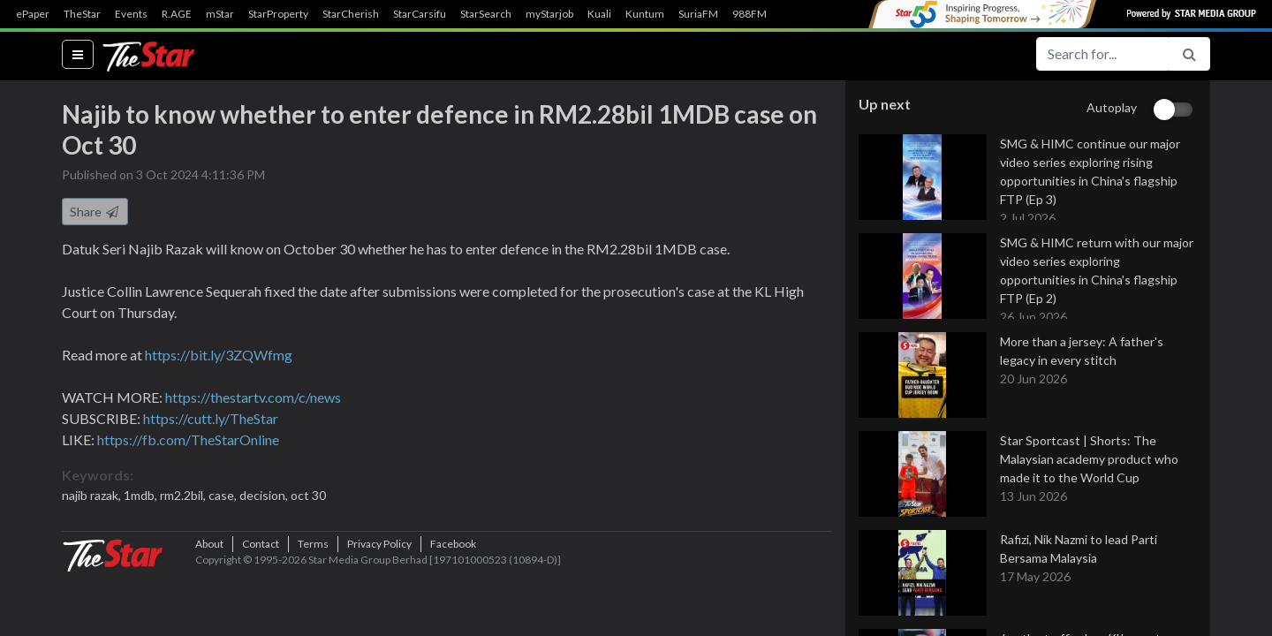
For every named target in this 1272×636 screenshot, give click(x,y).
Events (131, 14)
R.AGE (177, 14)
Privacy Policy (379, 604)
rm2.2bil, (184, 503)
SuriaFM (698, 14)
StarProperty (278, 14)
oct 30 (308, 503)
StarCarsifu (419, 14)
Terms (313, 604)
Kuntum (644, 14)
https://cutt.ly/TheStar (210, 426)
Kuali (599, 14)
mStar (220, 14)
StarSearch (485, 14)
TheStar (82, 14)
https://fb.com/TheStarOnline (188, 447)
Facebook (453, 604)
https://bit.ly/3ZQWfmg (218, 362)
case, (223, 503)
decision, (265, 503)
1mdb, (142, 503)
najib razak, (93, 503)
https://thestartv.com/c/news (253, 405)
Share (95, 219)
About (209, 604)
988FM (749, 14)
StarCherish (350, 14)
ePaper (32, 14)
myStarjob (549, 14)
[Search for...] (1102, 54)
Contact (260, 604)
